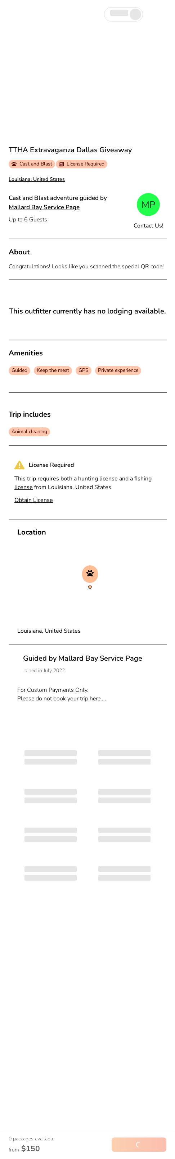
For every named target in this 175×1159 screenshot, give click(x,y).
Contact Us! (148, 226)
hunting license (98, 479)
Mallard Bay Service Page (44, 207)
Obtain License (33, 500)
